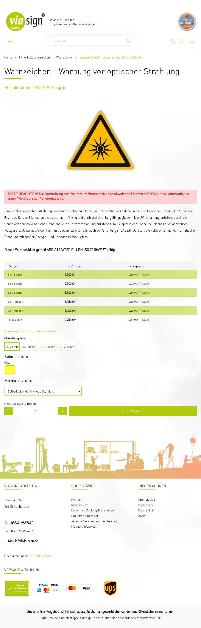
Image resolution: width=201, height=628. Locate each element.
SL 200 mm (66, 346)
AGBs (141, 515)
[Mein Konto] (182, 41)
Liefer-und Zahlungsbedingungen (93, 510)
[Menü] (10, 41)
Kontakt (76, 499)
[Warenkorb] (192, 41)
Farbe (8, 356)
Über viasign (146, 499)
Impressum (145, 505)
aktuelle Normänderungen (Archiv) (94, 521)
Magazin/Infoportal (84, 526)
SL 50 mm (29, 346)
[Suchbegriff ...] (86, 40)
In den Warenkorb (132, 411)
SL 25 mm (12, 346)
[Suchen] (129, 40)
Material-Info (80, 505)
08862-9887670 (22, 522)
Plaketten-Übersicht (84, 515)
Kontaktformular (40, 556)
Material (10, 381)
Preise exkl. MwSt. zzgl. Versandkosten (30, 331)
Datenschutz (146, 510)
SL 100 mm (48, 346)
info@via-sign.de (26, 541)
